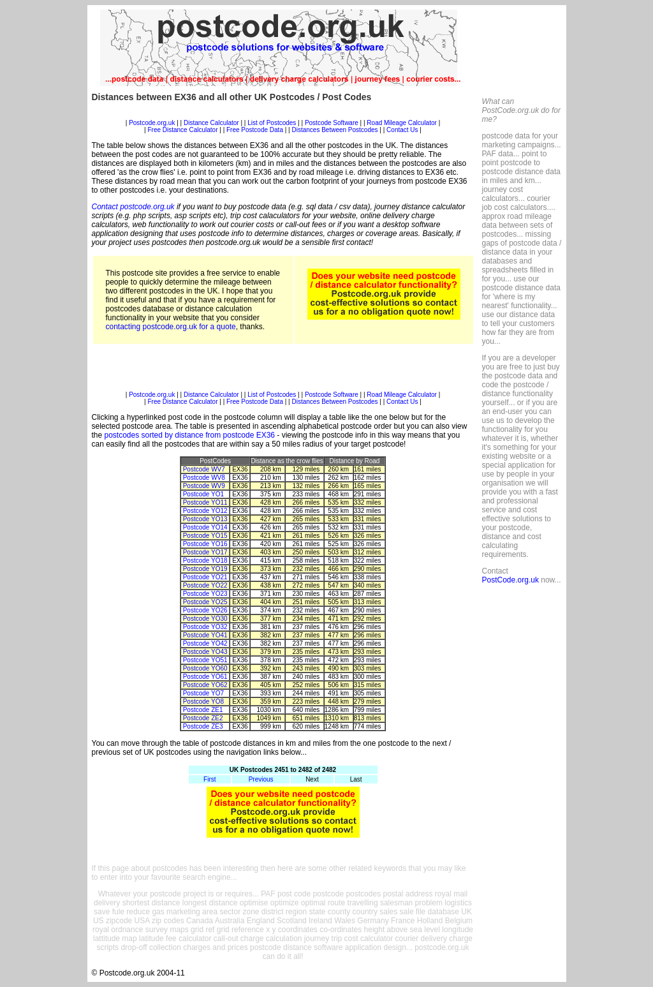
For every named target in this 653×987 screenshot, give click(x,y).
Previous (261, 779)
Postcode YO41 (205, 635)
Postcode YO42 (205, 643)
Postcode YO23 (205, 593)
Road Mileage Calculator (402, 122)
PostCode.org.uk (510, 579)
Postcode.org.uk (152, 122)
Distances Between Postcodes (334, 129)
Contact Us (403, 129)
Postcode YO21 (205, 577)
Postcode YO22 (205, 585)
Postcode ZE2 (203, 718)
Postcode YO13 (205, 519)
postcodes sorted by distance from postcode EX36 (190, 435)
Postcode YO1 (203, 494)
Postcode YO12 (205, 510)
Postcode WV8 (204, 477)
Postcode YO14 (205, 527)
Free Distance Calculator (182, 129)
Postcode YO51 (205, 660)
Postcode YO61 (205, 676)
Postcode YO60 (205, 668)
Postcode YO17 (205, 552)
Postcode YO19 (205, 568)
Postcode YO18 (205, 560)
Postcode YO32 (205, 626)
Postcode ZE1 (203, 709)
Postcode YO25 (205, 601)
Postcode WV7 (204, 469)
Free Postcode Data (254, 129)
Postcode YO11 (205, 502)
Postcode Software (331, 122)
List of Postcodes (271, 122)
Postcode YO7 (203, 693)
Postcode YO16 (205, 543)
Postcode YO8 (203, 701)
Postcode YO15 (205, 535)
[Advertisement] (283, 114)
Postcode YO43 (205, 651)
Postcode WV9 (204, 485)
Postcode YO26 (205, 610)
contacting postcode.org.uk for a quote (171, 326)
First (209, 779)
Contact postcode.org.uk (133, 206)
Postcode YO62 (205, 684)
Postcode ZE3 (203, 726)
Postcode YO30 (205, 618)
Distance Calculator (211, 122)
